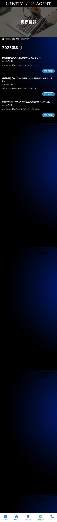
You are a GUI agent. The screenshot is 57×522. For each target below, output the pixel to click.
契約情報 (7, 281)
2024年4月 (8, 416)
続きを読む (48, 71)
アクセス (28, 518)
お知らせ (7, 275)
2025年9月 (8, 329)
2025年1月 (8, 370)
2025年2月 (8, 365)
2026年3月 (8, 298)
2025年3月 (8, 360)
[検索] (51, 126)
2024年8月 (8, 395)
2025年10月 (8, 324)
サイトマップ (7, 501)
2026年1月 (8, 308)
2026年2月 (8, 303)
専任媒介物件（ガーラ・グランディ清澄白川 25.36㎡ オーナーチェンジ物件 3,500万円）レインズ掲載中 (28, 207)
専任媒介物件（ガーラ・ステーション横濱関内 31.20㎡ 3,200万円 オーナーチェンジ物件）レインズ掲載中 (28, 194)
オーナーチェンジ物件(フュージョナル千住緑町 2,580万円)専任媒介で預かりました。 (28, 156)
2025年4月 (8, 354)
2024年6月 (8, 406)
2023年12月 (8, 436)
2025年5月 (8, 349)
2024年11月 (8, 380)
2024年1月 (8, 431)
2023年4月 (8, 477)
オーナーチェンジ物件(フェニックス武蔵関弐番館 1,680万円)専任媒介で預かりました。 (28, 143)
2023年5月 (8, 472)
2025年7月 (8, 339)
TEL (52, 518)
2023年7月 (8, 462)
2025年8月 (8, 334)
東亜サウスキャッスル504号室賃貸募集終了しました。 (26, 101)
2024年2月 (8, 426)
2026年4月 (8, 293)
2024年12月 (8, 375)
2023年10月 (8, 447)
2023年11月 (8, 441)
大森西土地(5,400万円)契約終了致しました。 (22, 57)
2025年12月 (8, 314)
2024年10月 (8, 385)
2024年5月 (8, 411)
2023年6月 (8, 467)
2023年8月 (8, 457)
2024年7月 (8, 400)
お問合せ (41, 518)
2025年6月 (8, 344)
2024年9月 (8, 390)
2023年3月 (8, 482)
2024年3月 (8, 421)
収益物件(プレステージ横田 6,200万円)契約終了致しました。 (28, 79)
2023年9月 (8, 452)
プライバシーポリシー (10, 495)
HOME (16, 518)
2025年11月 (8, 319)
